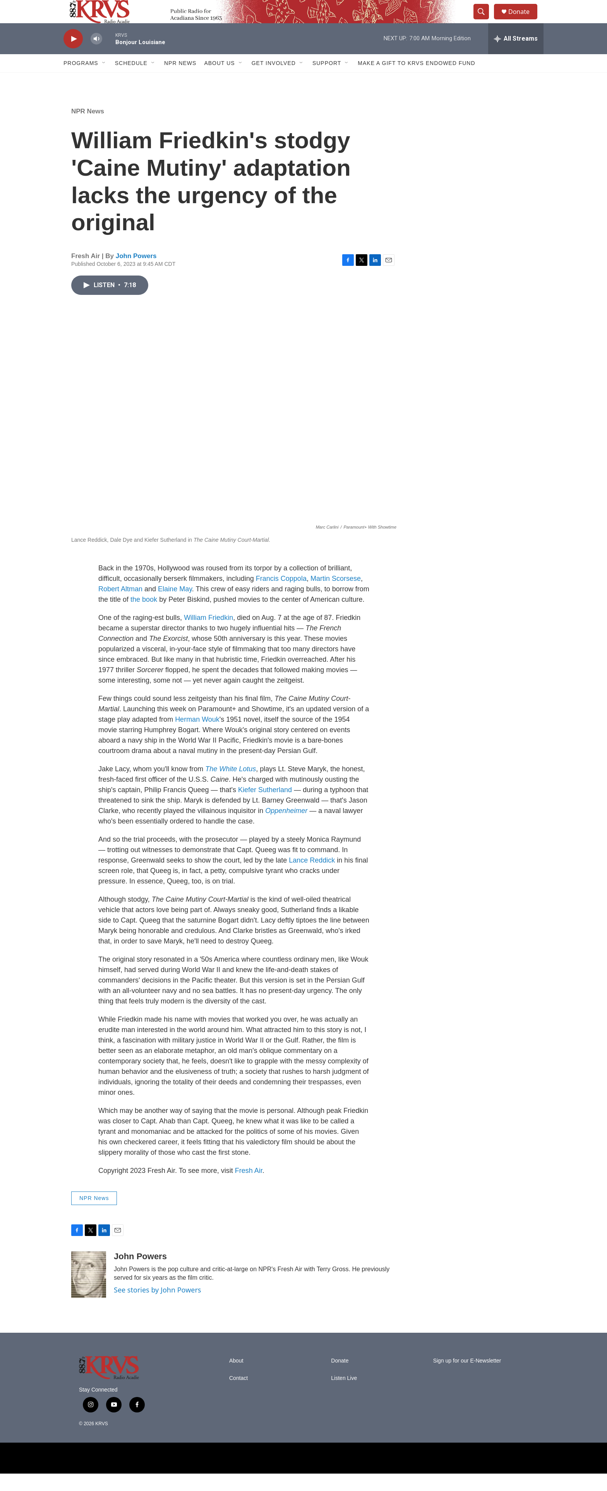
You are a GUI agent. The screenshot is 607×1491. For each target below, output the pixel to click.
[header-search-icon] (484, 20)
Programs (80, 80)
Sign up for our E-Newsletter (467, 1378)
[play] (73, 56)
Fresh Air (248, 1188)
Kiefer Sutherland (265, 807)
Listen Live (344, 1396)
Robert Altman (120, 606)
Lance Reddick (312, 878)
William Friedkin (208, 635)
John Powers (136, 273)
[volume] (96, 56)
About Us (219, 80)
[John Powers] (88, 1292)
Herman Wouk (197, 737)
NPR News (180, 80)
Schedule (131, 80)
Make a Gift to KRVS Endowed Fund (416, 80)
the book (143, 617)
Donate (524, 20)
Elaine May (175, 606)
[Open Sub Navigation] (104, 80)
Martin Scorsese (335, 596)
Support (326, 80)
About (236, 1378)
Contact (238, 1396)
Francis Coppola (281, 596)
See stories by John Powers (157, 1307)
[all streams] (516, 56)
